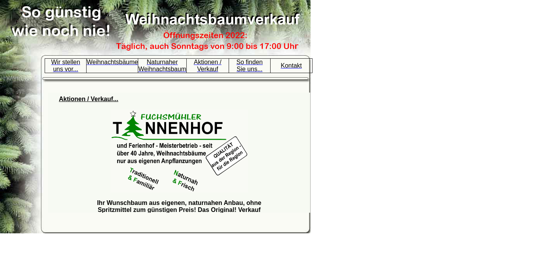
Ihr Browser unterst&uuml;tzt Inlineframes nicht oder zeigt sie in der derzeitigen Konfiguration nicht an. (179, 153)
